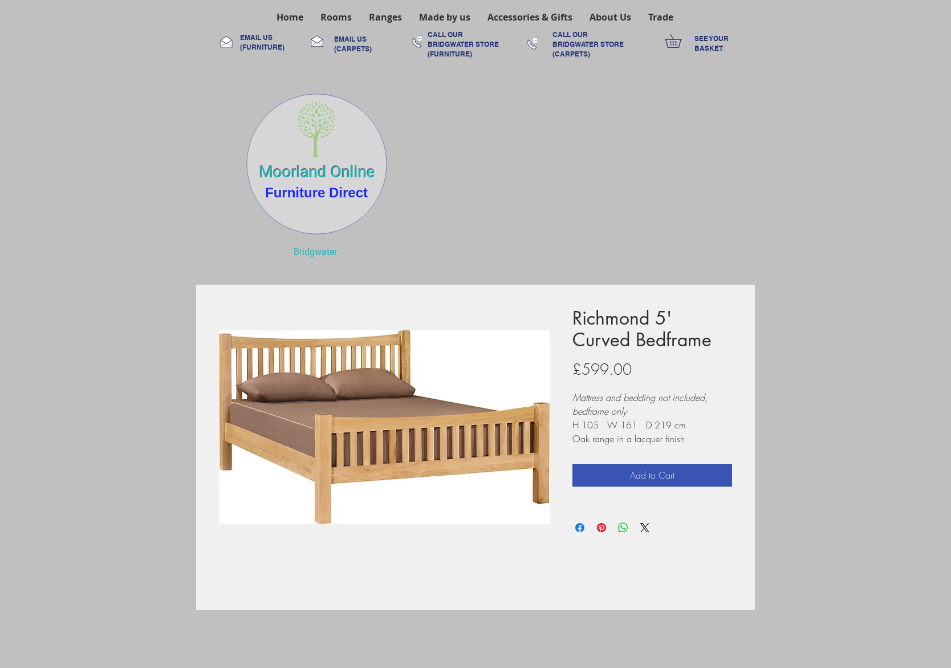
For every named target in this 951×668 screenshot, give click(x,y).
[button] (336, 17)
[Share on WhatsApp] (623, 528)
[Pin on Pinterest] (601, 528)
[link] (679, 41)
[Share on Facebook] (580, 528)
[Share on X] (645, 528)
